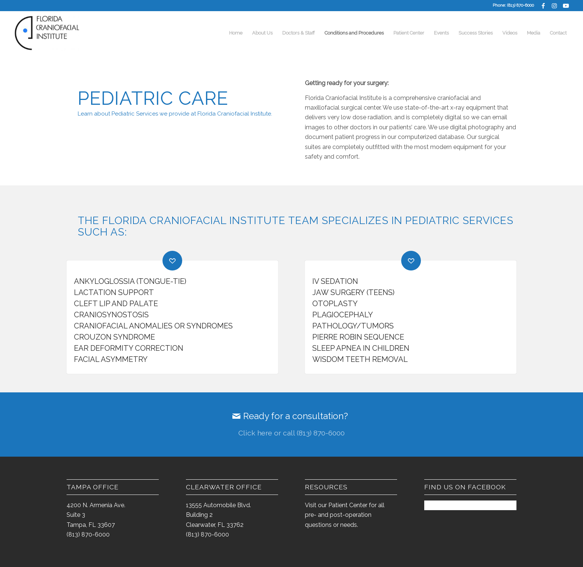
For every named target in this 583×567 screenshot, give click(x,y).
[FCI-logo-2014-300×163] (48, 33)
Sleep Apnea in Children (360, 348)
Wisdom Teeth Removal (360, 359)
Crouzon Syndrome (114, 337)
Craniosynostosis (111, 314)
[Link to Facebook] (543, 5)
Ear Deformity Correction (128, 348)
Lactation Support (114, 292)
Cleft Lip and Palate (116, 303)
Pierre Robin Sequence (358, 337)
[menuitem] (235, 33)
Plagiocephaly (342, 314)
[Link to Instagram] (554, 5)
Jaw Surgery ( (340, 292)
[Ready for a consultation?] (291, 424)
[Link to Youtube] (565, 5)
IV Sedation (335, 281)
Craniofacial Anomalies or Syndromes (153, 325)
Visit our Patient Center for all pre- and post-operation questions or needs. (344, 515)
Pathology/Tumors (353, 325)
